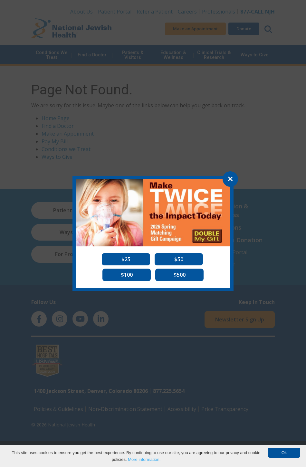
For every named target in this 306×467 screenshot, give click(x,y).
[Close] (230, 179)
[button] (126, 259)
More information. (144, 459)
